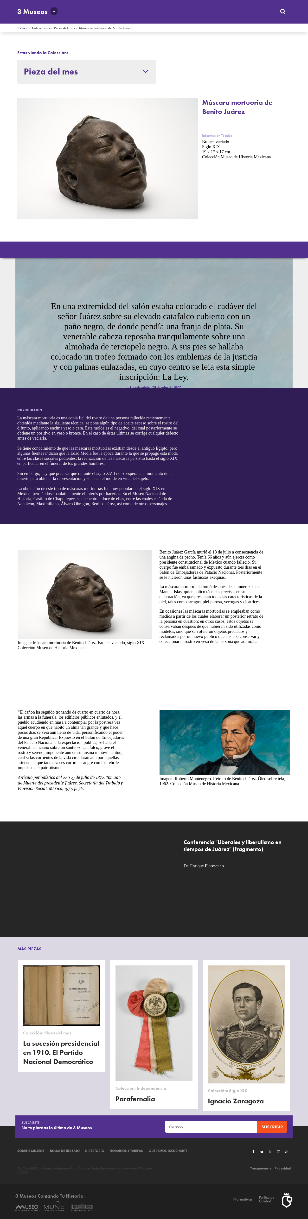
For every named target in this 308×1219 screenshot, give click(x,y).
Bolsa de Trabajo (65, 1151)
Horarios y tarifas (126, 1151)
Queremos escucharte (168, 1151)
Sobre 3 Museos (31, 1151)
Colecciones (41, 28)
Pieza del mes (64, 28)
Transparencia (260, 1168)
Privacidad (283, 1168)
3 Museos (32, 11)
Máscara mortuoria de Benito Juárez (106, 28)
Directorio (94, 1151)
